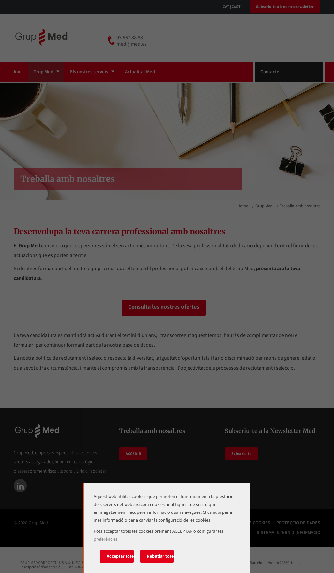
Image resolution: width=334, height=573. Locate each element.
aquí (217, 512)
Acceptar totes (120, 556)
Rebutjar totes (160, 556)
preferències (105, 539)
